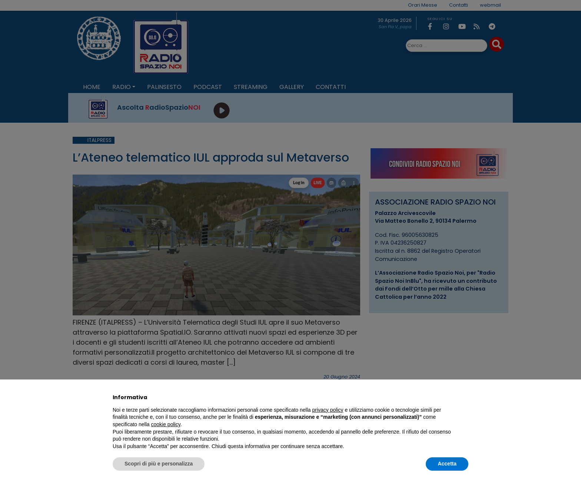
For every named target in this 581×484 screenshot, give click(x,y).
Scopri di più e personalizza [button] (158, 464)
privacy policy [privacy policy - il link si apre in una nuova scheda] (327, 410)
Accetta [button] (447, 464)
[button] (465, 397)
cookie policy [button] (165, 424)
